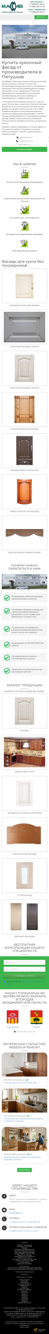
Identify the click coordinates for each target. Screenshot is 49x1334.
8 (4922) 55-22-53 (16, 1231)
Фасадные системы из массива (24, 1259)
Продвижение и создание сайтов (39, 1330)
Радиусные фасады (24, 1255)
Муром (24, 1294)
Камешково (24, 1285)
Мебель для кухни (24, 1258)
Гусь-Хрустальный (24, 1284)
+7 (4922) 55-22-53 (37, 12)
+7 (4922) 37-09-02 (37, 4)
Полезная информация (24, 1272)
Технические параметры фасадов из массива (24, 1269)
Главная (25, 1242)
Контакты (24, 1274)
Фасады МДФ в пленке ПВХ (24, 1253)
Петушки (24, 1295)
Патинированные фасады (24, 1252)
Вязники (24, 1281)
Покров (24, 1297)
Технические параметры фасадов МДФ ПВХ (24, 1268)
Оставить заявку (24, 149)
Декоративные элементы (24, 1256)
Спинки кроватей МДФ (24, 1261)
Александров (24, 1280)
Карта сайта (24, 1327)
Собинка (24, 1298)
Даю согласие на (24, 982)
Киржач (24, 1287)
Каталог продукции (24, 1245)
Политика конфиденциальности (30, 1309)
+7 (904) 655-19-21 (24, 137)
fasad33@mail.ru (24, 144)
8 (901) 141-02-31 (31, 1231)
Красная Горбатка (24, 1290)
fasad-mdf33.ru (14, 1308)
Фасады (24, 1248)
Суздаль (24, 1301)
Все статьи (24, 1170)
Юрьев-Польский (24, 1303)
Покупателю (24, 1266)
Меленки (24, 1292)
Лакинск (24, 1291)
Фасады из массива (24, 1246)
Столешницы (24, 1262)
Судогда (24, 1300)
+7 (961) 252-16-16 (37, 6)
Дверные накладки (24, 1264)
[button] (15, 1031)
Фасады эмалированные (24, 1249)
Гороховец (24, 1282)
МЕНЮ (41, 17)
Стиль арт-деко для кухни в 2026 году (20, 1083)
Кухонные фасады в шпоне (24, 1251)
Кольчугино (24, 1288)
